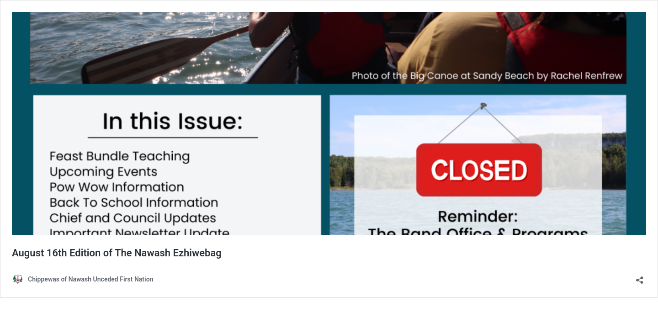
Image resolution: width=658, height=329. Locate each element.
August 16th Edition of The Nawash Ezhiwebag (117, 253)
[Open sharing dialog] (639, 277)
